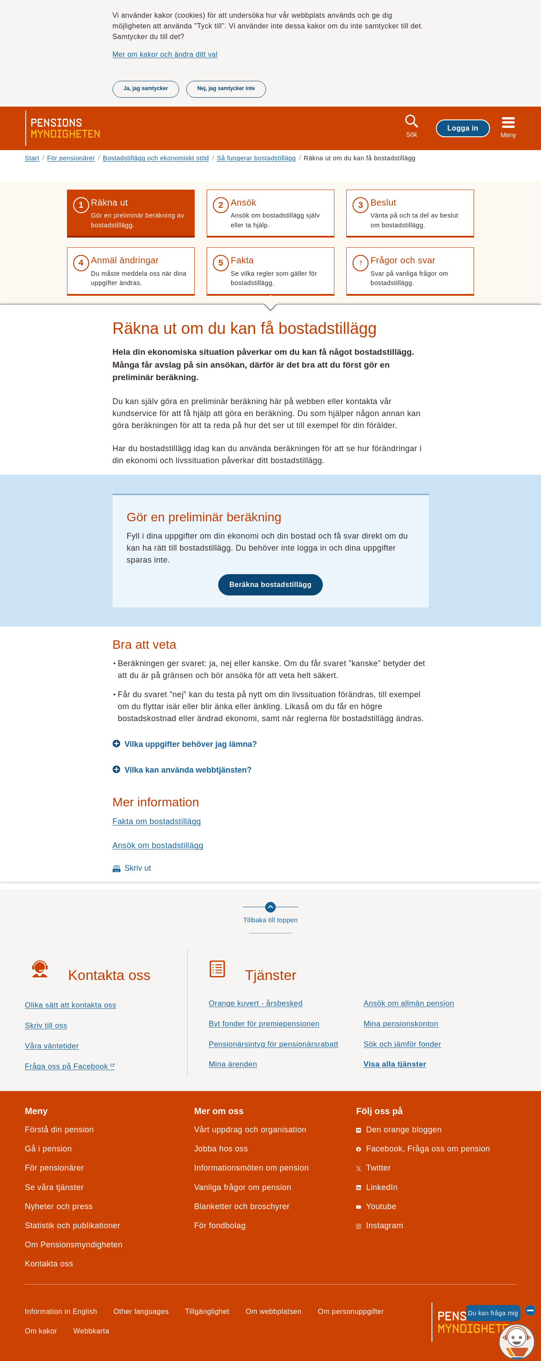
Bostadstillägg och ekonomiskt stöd (156, 158)
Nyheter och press (59, 1206)
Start (32, 158)
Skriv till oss (46, 1025)
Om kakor (41, 1331)
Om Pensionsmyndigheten (73, 1244)
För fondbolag (220, 1225)
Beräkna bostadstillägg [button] (270, 584)
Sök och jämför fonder (402, 1044)
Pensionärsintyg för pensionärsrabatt (273, 1044)
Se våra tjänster (54, 1187)
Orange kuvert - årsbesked (256, 1003)
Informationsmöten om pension (251, 1167)
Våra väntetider (52, 1046)
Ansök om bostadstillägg (158, 845)
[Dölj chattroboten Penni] (530, 1310)
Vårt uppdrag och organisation (250, 1129)
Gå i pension (48, 1148)
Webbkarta (92, 1331)
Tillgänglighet (207, 1311)
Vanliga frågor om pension (242, 1187)
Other (141, 1311)
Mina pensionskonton (401, 1024)
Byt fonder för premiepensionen (264, 1024)
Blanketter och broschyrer (242, 1206)
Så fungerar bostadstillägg (256, 158)
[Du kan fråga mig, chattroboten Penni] (517, 1342)
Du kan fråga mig (493, 1313)
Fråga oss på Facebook (85, 1068)
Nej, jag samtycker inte (226, 88)
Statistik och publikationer (72, 1225)
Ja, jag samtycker (146, 88)
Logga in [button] (462, 128)
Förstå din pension (59, 1129)
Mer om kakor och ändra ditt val (165, 54)
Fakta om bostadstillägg (157, 821)
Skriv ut (138, 868)
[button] (131, 214)
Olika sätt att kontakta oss (70, 1005)
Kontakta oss (49, 1263)
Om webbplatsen (274, 1311)
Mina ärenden (233, 1064)
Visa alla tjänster (395, 1064)
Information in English (61, 1311)
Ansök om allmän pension (409, 1003)
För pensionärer (71, 158)
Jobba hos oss (221, 1148)
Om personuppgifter (351, 1311)
